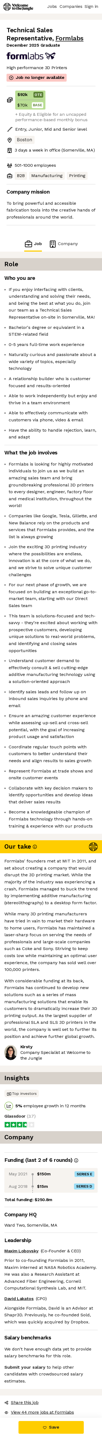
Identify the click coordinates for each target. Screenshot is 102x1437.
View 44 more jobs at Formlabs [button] (39, 1412)
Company (63, 243)
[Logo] (18, 7)
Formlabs (69, 38)
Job (33, 243)
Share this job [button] (21, 1402)
